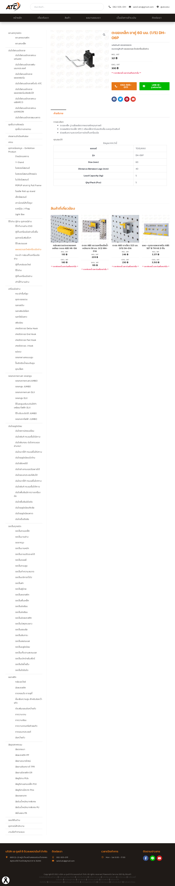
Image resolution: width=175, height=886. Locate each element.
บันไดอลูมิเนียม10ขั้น (72, 882)
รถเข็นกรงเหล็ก (22, 531)
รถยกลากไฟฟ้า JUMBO (26, 419)
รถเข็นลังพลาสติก (23, 617)
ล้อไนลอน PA (21, 813)
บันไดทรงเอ (122, 877)
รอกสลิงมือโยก (22, 311)
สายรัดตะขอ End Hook (25, 334)
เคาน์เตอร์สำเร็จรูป (23, 202)
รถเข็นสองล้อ (21, 629)
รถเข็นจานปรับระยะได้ (25, 554)
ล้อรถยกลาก (21, 795)
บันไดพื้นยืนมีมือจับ (24, 501)
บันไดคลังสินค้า (116, 882)
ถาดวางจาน (20, 714)
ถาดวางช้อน (21, 720)
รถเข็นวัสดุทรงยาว (23, 623)
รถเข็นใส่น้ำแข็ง (22, 664)
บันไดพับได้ (105, 879)
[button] (104, 34)
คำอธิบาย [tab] (58, 113)
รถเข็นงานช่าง (22, 536)
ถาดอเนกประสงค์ (23, 731)
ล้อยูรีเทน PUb (22, 778)
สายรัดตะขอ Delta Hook (26, 328)
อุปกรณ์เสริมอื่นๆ (23, 237)
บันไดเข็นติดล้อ (22, 519)
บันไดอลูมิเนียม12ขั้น (88, 882)
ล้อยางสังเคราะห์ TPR (25, 766)
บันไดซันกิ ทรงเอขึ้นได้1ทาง (27, 486)
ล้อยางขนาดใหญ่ (23, 761)
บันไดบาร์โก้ (114, 879)
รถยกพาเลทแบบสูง (24, 357)
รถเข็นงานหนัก (22, 548)
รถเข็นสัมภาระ (21, 635)
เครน (10, 142)
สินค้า (67, 18)
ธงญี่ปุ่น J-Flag (22, 208)
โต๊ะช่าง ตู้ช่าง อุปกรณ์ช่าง (20, 221)
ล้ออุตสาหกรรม (15, 744)
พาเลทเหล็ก (20, 43)
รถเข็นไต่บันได (21, 670)
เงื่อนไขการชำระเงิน (126, 18)
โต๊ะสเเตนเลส (21, 243)
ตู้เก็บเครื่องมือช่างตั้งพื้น (26, 231)
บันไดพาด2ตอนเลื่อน (24, 430)
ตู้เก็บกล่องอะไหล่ (23, 264)
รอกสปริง (19, 305)
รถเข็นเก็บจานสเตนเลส (26, 652)
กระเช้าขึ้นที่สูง (21, 293)
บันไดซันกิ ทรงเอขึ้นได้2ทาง (27, 436)
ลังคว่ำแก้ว (20, 737)
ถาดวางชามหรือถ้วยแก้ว (26, 726)
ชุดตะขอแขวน (21, 299)
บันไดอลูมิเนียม (15, 426)
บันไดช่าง (59, 879)
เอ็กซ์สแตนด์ (21, 197)
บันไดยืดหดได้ (21, 463)
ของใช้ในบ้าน (14, 820)
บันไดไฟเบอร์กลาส (16, 50)
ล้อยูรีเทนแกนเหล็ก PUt (26, 784)
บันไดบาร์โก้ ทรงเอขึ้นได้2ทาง (28, 451)
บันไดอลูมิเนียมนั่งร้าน (25, 457)
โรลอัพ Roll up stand (25, 191)
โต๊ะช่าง (18, 270)
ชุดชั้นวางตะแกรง (23, 129)
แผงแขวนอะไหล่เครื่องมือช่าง (28, 249)
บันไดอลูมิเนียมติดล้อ (24, 507)
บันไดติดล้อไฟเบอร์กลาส (48, 877)
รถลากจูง (19, 542)
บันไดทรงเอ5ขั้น (93, 879)
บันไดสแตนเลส (103, 882)
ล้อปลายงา (20, 749)
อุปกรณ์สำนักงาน (16, 826)
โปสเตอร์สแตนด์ (22, 168)
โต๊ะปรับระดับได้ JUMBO (26, 413)
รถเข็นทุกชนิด (14, 526)
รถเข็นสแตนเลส (22, 641)
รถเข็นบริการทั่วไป (23, 577)
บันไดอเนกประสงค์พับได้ (26, 475)
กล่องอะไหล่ (20, 681)
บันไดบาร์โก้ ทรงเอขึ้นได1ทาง (28, 480)
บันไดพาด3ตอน (129, 882)
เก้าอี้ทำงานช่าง (22, 281)
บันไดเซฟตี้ (132, 877)
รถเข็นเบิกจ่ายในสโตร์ (25, 658)
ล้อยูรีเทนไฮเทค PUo (24, 790)
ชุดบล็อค (19, 369)
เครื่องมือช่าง (14, 288)
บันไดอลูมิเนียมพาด (24, 513)
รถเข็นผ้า (19, 583)
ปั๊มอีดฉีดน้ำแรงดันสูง (25, 363)
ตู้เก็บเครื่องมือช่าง (23, 276)
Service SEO (117, 874)
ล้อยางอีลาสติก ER (23, 772)
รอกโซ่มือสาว (21, 316)
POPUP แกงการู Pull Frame (28, 185)
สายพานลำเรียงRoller (18, 136)
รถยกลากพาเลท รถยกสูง (20, 376)
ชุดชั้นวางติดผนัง (16, 124)
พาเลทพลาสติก (22, 37)
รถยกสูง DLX (21, 398)
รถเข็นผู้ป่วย (21, 588)
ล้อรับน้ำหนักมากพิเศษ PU (27, 807)
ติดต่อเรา (156, 18)
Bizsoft (128, 874)
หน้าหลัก (17, 18)
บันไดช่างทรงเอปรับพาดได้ (27, 469)
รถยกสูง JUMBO (23, 386)
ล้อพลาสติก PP (22, 755)
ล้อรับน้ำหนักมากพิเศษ (25, 801)
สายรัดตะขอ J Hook (24, 345)
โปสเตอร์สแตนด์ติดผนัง (26, 173)
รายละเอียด (58, 121)
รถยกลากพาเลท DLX (25, 392)
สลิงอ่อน (19, 322)
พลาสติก (12, 677)
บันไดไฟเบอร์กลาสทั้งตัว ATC (28, 83)
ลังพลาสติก (20, 687)
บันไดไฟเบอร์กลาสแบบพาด (27, 117)
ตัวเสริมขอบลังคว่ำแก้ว (25, 708)
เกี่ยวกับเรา (43, 18)
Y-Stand (19, 162)
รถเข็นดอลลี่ (21, 559)
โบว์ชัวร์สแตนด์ (22, 179)
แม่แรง (18, 351)
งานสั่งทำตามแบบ (16, 831)
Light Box (20, 214)
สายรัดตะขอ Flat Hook (25, 340)
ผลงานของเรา (93, 18)
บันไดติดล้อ (81, 879)
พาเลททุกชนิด (14, 33)
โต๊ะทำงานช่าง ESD (23, 226)
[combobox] (67, 7)
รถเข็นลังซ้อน (21, 606)
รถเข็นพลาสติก (22, 594)
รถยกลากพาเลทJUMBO (26, 380)
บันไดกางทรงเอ (95, 877)
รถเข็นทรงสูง (21, 565)
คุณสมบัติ (57, 139)
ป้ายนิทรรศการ (22, 156)
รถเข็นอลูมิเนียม (22, 646)
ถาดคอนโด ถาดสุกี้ (23, 693)
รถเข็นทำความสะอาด (24, 571)
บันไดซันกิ (43, 882)
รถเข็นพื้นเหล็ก (22, 600)
